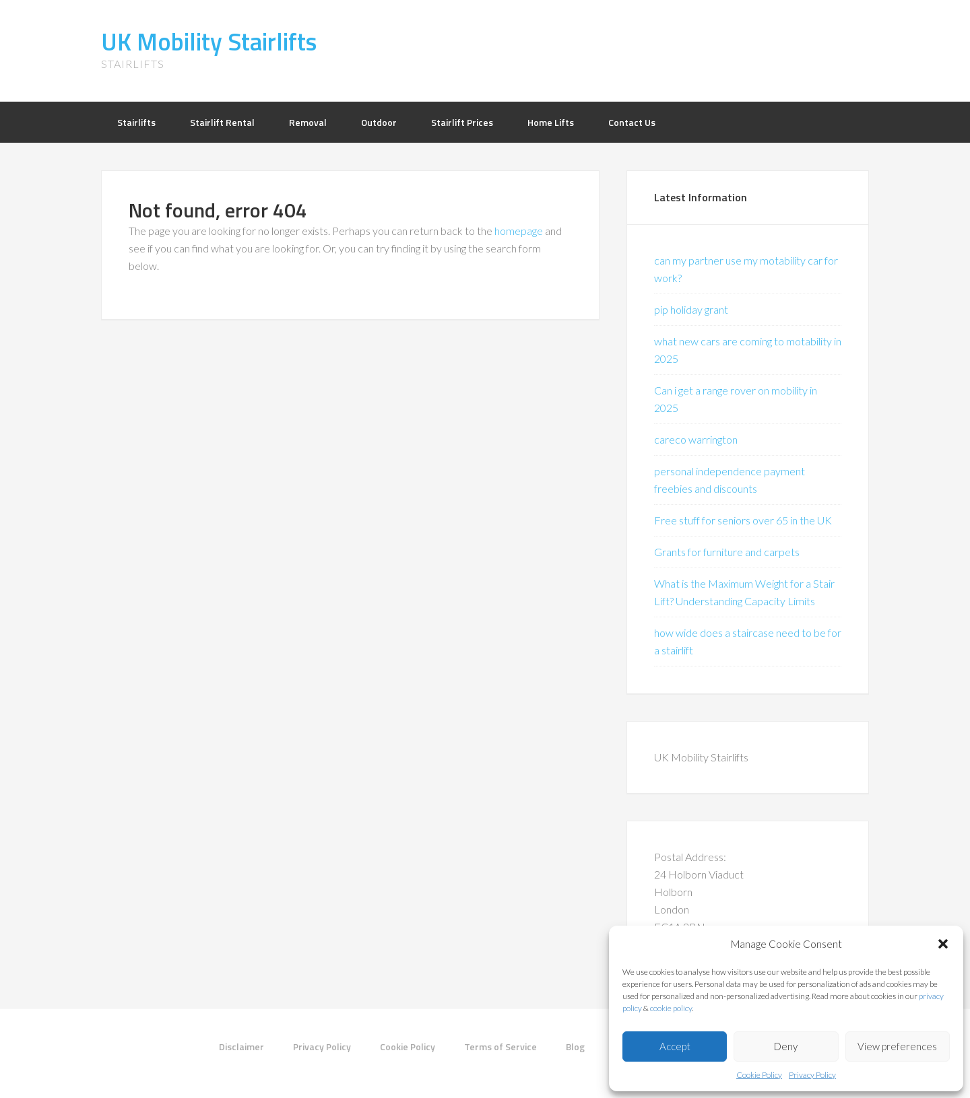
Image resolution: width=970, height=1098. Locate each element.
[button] (943, 944)
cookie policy (671, 1008)
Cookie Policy (759, 1075)
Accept (674, 1046)
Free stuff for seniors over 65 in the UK (743, 520)
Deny (786, 1046)
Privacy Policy (812, 1075)
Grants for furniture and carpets (727, 551)
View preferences (897, 1046)
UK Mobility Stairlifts (209, 41)
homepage (518, 230)
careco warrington (696, 439)
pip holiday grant (691, 309)
